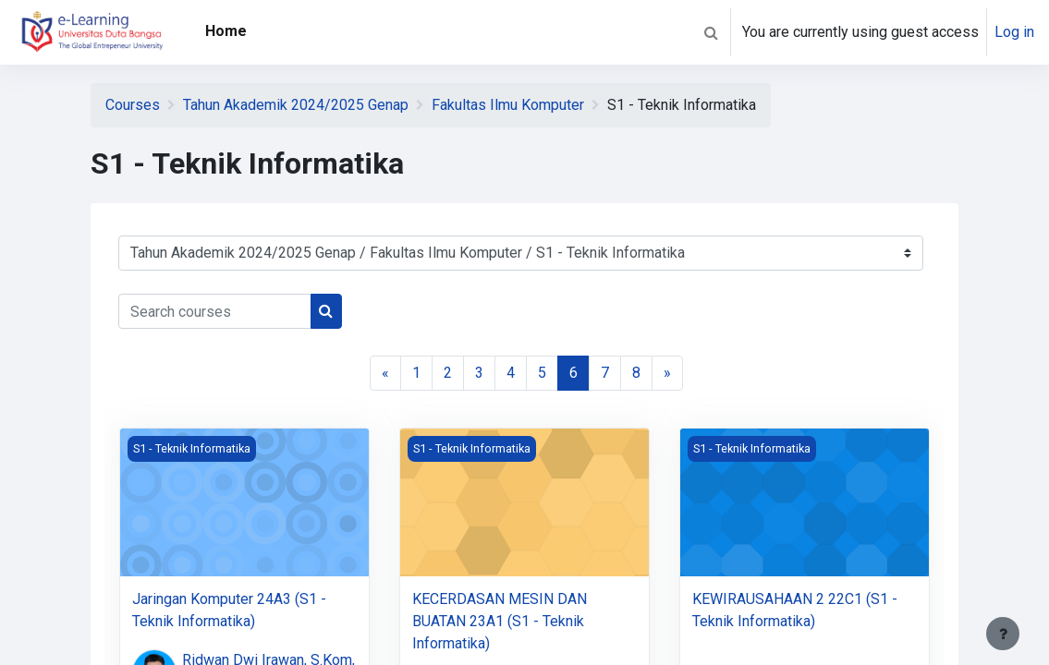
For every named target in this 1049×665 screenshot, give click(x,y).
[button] (710, 32)
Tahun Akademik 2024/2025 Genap (296, 105)
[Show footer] (1002, 633)
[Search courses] (214, 311)
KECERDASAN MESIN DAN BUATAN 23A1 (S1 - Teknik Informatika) (499, 621)
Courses (132, 105)
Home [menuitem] (226, 31)
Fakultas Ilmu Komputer (508, 105)
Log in (1014, 32)
